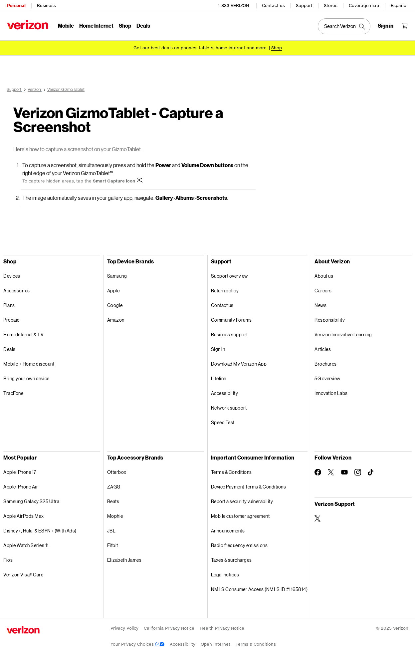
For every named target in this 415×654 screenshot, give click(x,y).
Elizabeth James (124, 559)
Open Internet (215, 643)
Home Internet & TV (23, 334)
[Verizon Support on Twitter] (317, 518)
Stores (331, 5)
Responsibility (329, 319)
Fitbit (112, 545)
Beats (113, 501)
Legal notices (225, 574)
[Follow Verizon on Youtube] (344, 472)
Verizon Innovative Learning (343, 334)
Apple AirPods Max (23, 515)
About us (323, 275)
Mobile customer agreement (240, 515)
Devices (11, 275)
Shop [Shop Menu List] (124, 25)
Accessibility (224, 393)
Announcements (228, 530)
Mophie (115, 515)
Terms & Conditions (231, 472)
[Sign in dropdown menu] (386, 25)
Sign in (218, 349)
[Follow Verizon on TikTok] (371, 472)
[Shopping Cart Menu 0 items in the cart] (405, 25)
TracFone (13, 393)
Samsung (117, 275)
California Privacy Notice (169, 627)
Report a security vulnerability (242, 501)
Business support (229, 334)
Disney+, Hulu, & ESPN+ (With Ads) (40, 530)
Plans (9, 305)
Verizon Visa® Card (23, 574)
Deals (9, 349)
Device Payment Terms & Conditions (248, 486)
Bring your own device (26, 378)
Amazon (115, 319)
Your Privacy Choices (137, 643)
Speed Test (223, 422)
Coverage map (364, 5)
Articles (322, 349)
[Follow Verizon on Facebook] (317, 472)
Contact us (273, 5)
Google (115, 305)
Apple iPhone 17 (19, 472)
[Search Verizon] (344, 26)
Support (304, 5)
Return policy (225, 290)
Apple (113, 290)
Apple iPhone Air (20, 486)
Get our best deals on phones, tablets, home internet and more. (200, 47)
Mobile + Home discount (28, 363)
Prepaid (11, 319)
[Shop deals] (276, 47)
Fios (8, 559)
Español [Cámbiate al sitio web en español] (399, 5)
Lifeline (218, 378)
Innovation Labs (331, 393)
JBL (111, 530)
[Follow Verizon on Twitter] (331, 472)
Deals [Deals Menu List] (143, 25)
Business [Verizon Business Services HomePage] (46, 5)
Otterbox (116, 472)
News (320, 305)
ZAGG (113, 486)
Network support (229, 407)
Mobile (66, 25)
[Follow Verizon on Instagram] (357, 472)
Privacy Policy (124, 627)
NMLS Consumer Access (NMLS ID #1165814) (259, 589)
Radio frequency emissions (239, 545)
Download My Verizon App (239, 363)
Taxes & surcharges (231, 559)
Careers (323, 290)
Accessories (16, 290)
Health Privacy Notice (222, 627)
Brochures (325, 363)
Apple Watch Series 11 (26, 545)
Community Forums (231, 319)
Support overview (229, 275)
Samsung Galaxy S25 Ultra (31, 501)
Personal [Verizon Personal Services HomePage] (16, 5)
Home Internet (96, 25)
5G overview (327, 378)
